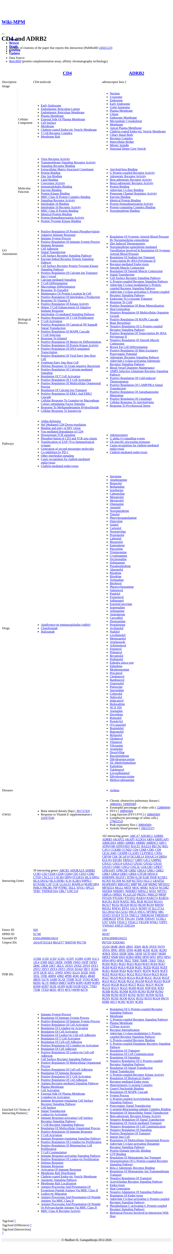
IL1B (138, 877)
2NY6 (70, 969)
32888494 (163, 807)
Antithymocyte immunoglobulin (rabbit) (66, 624)
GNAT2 (107, 867)
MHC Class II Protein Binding (59, 210)
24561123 (105, 47)
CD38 (59, 873)
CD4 (67, 73)
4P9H (68, 976)
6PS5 (112, 960)
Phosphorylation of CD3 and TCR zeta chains (69, 438)
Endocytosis (117, 1185)
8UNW (150, 995)
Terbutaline (117, 579)
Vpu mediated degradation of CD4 (62, 431)
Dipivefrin (116, 521)
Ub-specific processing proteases (130, 441)
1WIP (84, 962)
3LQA (76, 972)
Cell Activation (50, 1090)
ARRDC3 (152, 842)
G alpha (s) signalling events (127, 438)
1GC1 (95, 958)
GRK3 (106, 873)
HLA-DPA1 (92, 877)
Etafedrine (116, 766)
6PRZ (138, 957)
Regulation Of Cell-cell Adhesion (61, 1042)
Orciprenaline (118, 559)
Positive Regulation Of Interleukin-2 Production (70, 297)
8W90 (76, 989)
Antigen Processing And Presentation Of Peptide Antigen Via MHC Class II (71, 1199)
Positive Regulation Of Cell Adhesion (64, 1080)
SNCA (133, 911)
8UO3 (148, 998)
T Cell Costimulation (54, 1152)
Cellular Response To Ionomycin (61, 410)
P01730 (81, 942)
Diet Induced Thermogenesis (127, 243)
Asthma (114, 790)
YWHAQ (108, 925)
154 (104, 929)
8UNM (123, 991)
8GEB (130, 967)
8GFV (138, 970)
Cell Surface (48, 122)
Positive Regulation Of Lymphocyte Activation (70, 1045)
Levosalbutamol (119, 773)
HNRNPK (108, 877)
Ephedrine (116, 666)
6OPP (87, 983)
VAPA (112, 922)
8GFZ (105, 974)
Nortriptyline (118, 531)
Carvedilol (116, 617)
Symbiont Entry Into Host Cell (59, 362)
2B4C (36, 965)
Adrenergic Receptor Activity (128, 176)
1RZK (59, 962)
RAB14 (141, 898)
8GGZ (124, 988)
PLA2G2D (129, 894)
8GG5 (155, 974)
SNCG (141, 911)
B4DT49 (70, 942)
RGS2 (115, 905)
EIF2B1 (117, 860)
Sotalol (114, 524)
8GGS (124, 984)
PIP (55, 887)
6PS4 (105, 960)
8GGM (139, 981)
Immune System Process (56, 238)
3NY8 (153, 946)
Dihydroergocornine (122, 759)
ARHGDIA (109, 842)
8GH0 (132, 988)
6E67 (154, 953)
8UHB (106, 991)
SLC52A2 (121, 911)
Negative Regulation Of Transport (131, 1178)
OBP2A (107, 894)
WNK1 (153, 922)
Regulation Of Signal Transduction (131, 1067)
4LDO (163, 950)
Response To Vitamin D (55, 300)
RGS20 (124, 905)
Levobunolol (117, 635)
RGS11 (158, 901)
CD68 (142, 849)
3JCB (43, 972)
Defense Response (52, 1162)
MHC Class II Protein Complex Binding (65, 197)
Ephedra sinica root (121, 662)
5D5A (114, 953)
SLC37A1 (158, 908)
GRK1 (151, 870)
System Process (119, 1095)
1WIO (77, 962)
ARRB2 (141, 842)
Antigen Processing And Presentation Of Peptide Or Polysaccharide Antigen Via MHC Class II (71, 1205)
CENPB (123, 853)
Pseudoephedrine (120, 566)
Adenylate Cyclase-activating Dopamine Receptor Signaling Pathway (134, 1145)
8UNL (115, 991)
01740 (37, 934)
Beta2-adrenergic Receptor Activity (131, 183)
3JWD (59, 972)
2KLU (60, 965)
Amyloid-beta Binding (123, 169)
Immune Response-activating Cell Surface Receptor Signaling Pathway (67, 1119)
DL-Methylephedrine (123, 762)
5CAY (62, 979)
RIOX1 (106, 908)
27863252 (116, 821)
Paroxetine (116, 548)
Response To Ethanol (54, 338)
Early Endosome (51, 105)
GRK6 (133, 873)
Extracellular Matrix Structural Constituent (67, 169)
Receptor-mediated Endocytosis (129, 264)
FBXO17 (128, 860)
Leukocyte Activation (54, 1114)
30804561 (116, 804)
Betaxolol (116, 483)
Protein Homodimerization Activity (62, 217)
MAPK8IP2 (109, 884)
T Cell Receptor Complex (56, 133)
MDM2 (152, 884)
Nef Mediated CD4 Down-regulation (63, 424)
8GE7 (161, 964)
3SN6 (129, 950)
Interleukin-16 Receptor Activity (61, 207)
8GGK (122, 981)
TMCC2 (134, 915)
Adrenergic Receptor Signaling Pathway (134, 357)
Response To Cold (121, 302)
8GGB (140, 977)
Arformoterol (118, 645)
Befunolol (116, 735)
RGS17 (106, 905)
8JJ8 (147, 988)
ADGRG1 (146, 836)
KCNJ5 (106, 880)
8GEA (122, 967)
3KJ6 (145, 946)
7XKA (161, 960)
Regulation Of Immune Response (61, 1073)
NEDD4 (107, 891)
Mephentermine (119, 669)
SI (149, 908)
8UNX (159, 995)
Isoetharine (116, 490)
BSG (165, 846)
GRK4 (115, 873)
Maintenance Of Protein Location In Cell (66, 293)
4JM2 (60, 976)
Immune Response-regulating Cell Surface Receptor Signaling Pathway (67, 1102)
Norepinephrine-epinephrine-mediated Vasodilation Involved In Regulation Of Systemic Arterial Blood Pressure (140, 250)
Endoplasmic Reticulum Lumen (60, 109)
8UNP (150, 991)
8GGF (166, 977)
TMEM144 (147, 915)
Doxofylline (117, 752)
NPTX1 (162, 891)
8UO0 (123, 998)
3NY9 (161, 946)
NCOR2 (164, 887)
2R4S (121, 946)
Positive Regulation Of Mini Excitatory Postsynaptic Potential (134, 352)
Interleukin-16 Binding (55, 203)
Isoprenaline (117, 607)
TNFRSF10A (50, 891)
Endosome (116, 100)
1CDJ (52, 958)
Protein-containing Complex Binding (132, 207)
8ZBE (105, 1002)
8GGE (157, 977)
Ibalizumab (48, 631)
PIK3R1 (47, 887)
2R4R (114, 946)
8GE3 (130, 964)
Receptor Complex (121, 138)
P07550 (106, 942)
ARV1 (163, 842)
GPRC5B (122, 870)
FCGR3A (78, 877)
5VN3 (86, 979)
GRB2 (132, 870)
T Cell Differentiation (54, 283)
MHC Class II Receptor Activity (61, 1211)
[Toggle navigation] (3, 33)
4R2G (83, 976)
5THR (70, 979)
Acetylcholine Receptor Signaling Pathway (136, 1181)
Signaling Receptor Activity (58, 200)
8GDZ (106, 964)
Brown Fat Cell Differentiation (128, 347)
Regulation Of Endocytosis (126, 1195)
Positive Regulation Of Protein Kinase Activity (70, 345)
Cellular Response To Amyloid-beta (132, 402)
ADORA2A (77, 870)
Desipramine (117, 621)
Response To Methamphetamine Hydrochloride (70, 407)
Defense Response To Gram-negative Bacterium (70, 366)
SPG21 (90, 887)
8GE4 (138, 964)
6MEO (54, 983)
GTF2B (142, 873)
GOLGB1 (147, 867)
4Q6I (75, 976)
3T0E (43, 976)
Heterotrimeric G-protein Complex (131, 1085)
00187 (106, 934)
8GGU (141, 984)
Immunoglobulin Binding (56, 186)
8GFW (147, 970)
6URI (69, 986)
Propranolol (117, 535)
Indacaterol (117, 700)
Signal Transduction (53, 252)
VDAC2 (133, 922)
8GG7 (106, 977)
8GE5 (146, 964)
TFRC (37, 891)
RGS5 (134, 905)
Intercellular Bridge (122, 141)
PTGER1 (118, 898)
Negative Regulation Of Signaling (131, 1130)
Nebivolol (116, 697)
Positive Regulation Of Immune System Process (70, 241)
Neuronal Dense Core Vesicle (128, 148)
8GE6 (153, 964)
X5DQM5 (118, 942)
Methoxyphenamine (122, 780)
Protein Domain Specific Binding (130, 1150)
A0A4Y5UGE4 (42, 942)
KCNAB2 (39, 884)
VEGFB (144, 922)
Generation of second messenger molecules (67, 448)
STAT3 (106, 915)
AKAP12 (118, 839)
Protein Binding (50, 172)
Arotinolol (116, 749)
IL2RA (76, 880)
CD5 (75, 873)
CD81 (150, 849)
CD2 (44, 873)
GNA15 (128, 863)
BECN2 (156, 846)
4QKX (106, 953)
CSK (115, 856)
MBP (134, 884)
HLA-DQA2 (41, 880)
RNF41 (116, 908)
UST (105, 922)
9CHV (130, 1002)
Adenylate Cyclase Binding (126, 190)
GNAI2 (148, 863)
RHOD (159, 905)
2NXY (69, 965)
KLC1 (148, 880)
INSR (153, 877)
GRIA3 (141, 870)
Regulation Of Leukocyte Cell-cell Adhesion (68, 1035)
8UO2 (140, 998)
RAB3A (164, 898)
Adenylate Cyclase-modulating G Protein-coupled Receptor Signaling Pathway (135, 286)
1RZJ (51, 962)
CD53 (82, 873)
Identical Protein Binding (56, 214)
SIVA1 (81, 887)
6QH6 (37, 986)
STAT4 (115, 915)
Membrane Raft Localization (58, 1183)
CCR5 (37, 873)
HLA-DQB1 (57, 880)
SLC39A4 (108, 911)
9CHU (122, 1002)
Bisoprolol (116, 542)
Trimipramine (118, 552)
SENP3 (142, 908)
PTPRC (63, 887)
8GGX (106, 988)
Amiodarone (117, 614)
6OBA (130, 957)
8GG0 (114, 974)
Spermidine (117, 690)
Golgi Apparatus (120, 107)
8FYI (61, 989)
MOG (135, 887)
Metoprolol (117, 497)
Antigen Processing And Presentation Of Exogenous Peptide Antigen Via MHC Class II (69, 1188)
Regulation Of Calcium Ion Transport (64, 390)
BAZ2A (146, 846)
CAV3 (106, 849)
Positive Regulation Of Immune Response (66, 1131)
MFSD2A (108, 887)
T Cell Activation (51, 321)
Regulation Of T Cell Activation (60, 376)
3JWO (67, 972)
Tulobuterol (117, 769)
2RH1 (129, 946)
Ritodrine (115, 573)
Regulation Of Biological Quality (130, 1078)
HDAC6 (152, 873)
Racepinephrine (119, 755)
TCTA (125, 915)
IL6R (146, 877)
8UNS (115, 995)
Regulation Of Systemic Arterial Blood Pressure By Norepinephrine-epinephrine (139, 238)
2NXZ (78, 965)
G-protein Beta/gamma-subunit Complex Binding (140, 1109)
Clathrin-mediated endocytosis (59, 466)
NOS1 (152, 891)
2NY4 (53, 969)
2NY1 (94, 965)
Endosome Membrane (123, 117)
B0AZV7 (58, 942)
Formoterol (117, 597)
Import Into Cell (120, 1136)
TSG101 (130, 918)
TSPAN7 (149, 918)
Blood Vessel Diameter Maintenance (132, 367)
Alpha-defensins (51, 421)
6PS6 (120, 960)
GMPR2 (156, 860)
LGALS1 (65, 884)
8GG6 (163, 974)
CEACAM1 (109, 853)
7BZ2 (127, 960)
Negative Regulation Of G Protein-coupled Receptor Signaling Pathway (136, 328)
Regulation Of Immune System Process (65, 1017)
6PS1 (153, 957)
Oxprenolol (117, 683)
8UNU (132, 995)
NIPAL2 (143, 891)
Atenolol (115, 507)
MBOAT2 (124, 884)
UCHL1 (161, 918)
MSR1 (144, 887)
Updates (14, 53)
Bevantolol (116, 655)
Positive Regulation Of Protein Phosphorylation (70, 231)
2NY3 (45, 969)
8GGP (166, 981)
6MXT (106, 957)
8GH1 (140, 988)
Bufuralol (115, 717)
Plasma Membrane (52, 115)
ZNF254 (129, 925)
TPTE (120, 918)
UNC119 (72, 891)
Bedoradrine (117, 704)
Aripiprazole (117, 642)
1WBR (67, 962)
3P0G (113, 950)
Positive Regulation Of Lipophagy (131, 398)
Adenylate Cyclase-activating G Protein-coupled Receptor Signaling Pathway (139, 293)
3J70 (36, 972)
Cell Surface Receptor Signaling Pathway (66, 255)
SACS (134, 908)
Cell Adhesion (49, 248)
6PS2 (160, 957)
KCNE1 (162, 877)
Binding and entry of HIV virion (61, 428)
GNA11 (107, 863)
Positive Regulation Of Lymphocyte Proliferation (71, 1142)
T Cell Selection (51, 335)
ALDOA (140, 839)
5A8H (53, 979)
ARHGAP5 (162, 839)
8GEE (155, 967)
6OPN (71, 983)
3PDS (121, 950)
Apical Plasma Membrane (126, 128)
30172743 (82, 811)
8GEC (139, 967)
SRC (161, 911)
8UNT (123, 995)
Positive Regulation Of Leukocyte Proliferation (70, 1159)
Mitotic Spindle (119, 145)
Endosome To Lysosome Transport (131, 298)
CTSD (37, 877)
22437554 (47, 818)
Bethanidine (117, 486)
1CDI (45, 958)
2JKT (52, 965)
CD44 (68, 873)
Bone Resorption (120, 322)
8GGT (132, 984)
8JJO (161, 988)
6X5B (77, 986)
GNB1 (117, 867)
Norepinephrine (119, 510)
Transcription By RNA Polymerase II (133, 260)
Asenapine (116, 711)
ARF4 (150, 839)
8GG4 (147, 974)
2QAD (78, 969)
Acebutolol (116, 628)
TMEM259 (109, 918)
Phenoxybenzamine (122, 586)
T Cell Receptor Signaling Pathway (62, 1124)
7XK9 (152, 960)
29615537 (147, 828)
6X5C (85, 986)
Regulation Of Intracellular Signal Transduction (139, 1112)
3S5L (36, 976)
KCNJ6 (116, 880)
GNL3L (135, 867)
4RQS (37, 979)
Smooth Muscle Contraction (127, 267)
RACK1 (107, 901)
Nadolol (115, 631)
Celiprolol (116, 693)
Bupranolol (117, 731)
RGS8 (142, 905)
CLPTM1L (147, 853)
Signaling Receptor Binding (58, 166)
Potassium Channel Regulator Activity (133, 193)
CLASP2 (133, 853)
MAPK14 (78, 884)
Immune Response (52, 245)
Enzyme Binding (51, 190)
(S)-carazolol (118, 724)
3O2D (84, 972)
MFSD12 (164, 884)
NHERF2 (131, 891)
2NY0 (86, 965)
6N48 (114, 957)
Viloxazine (116, 745)
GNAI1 (138, 863)
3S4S (92, 972)
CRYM (106, 856)
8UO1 (131, 998)
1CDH (37, 958)
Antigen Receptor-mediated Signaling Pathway (70, 1083)
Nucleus (115, 93)
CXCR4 (59, 877)
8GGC (148, 977)
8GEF (163, 967)
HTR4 (130, 877)
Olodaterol (116, 738)
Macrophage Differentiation (58, 286)
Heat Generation (120, 309)
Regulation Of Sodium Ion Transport (132, 257)
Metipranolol (118, 638)
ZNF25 (119, 925)
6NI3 (122, 957)
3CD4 (94, 969)
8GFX (155, 970)
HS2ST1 (120, 877)
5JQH (138, 953)
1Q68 (43, 962)
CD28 (51, 873)
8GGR (115, 984)
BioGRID (15, 61)
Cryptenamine (118, 555)
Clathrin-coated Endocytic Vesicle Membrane (69, 129)
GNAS (157, 863)
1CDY (70, 958)
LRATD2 (158, 880)
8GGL (130, 981)
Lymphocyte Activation (55, 1097)
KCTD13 (137, 880)
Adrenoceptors (119, 435)
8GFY (164, 970)
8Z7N (84, 989)
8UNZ (115, 998)
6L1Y (45, 983)
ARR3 (120, 842)
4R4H (91, 976)
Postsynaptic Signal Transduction (130, 1105)
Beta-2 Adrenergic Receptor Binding (132, 1167)
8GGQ (106, 984)
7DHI (135, 960)
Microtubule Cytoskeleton (126, 121)
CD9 (158, 849)
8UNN (133, 991)
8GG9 (122, 977)
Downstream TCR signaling (58, 435)
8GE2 (122, 964)
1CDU (61, 958)
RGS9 (150, 905)
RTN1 (125, 908)
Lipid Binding (49, 179)
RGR (140, 901)
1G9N (87, 958)
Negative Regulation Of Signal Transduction (137, 1119)
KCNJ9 (126, 880)
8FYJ (68, 989)
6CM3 (95, 979)
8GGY (115, 988)
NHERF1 (118, 891)
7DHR (143, 960)
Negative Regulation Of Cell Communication (138, 1126)
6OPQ (96, 983)
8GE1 (114, 964)
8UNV (141, 995)
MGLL (119, 887)
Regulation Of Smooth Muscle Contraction (136, 271)
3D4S (137, 946)
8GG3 (139, 974)
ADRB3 (107, 839)
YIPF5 (163, 922)
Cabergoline (117, 493)
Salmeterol (116, 590)
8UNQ (159, 991)
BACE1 (136, 846)
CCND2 (127, 849)
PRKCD (152, 894)
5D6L (130, 953)
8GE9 (113, 967)
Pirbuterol (116, 652)
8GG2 (130, 974)
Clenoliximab (49, 628)
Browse (14, 42)
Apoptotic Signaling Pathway (59, 1180)
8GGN (149, 981)
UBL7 (62, 891)
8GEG (106, 970)
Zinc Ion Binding (51, 176)
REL (133, 901)
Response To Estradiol (54, 290)
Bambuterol (117, 680)
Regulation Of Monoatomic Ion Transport (135, 1157)
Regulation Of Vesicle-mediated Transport (135, 1123)
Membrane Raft (50, 136)
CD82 (90, 873)
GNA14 (117, 863)
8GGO (158, 981)
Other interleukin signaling (57, 455)
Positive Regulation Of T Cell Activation (66, 379)
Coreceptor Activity (53, 183)
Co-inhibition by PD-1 (54, 452)
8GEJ (130, 970)
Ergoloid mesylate (121, 604)
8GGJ (113, 981)
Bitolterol (115, 583)
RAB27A (152, 898)
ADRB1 (158, 836)
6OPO (80, 983)
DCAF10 (124, 856)
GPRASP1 (108, 870)
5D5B (122, 953)
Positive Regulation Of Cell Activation (64, 1024)
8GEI (122, 970)
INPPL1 (86, 880)
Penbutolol (116, 659)
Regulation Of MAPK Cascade (129, 1092)
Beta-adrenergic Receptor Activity (131, 179)
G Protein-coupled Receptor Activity (132, 172)
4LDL (154, 950)
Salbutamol (117, 600)
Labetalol (115, 538)
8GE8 (105, 967)
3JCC (50, 972)
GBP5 (139, 860)
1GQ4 (106, 946)
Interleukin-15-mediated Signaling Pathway (68, 314)
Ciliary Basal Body (121, 134)
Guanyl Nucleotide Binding (127, 1088)
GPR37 (158, 867)
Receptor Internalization (124, 1029)
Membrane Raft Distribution (58, 1173)
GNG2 (125, 867)
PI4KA (37, 887)
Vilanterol (116, 742)
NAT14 (153, 887)
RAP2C (125, 901)
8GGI (105, 981)
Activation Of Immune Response (61, 1169)
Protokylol (116, 721)
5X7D (147, 953)
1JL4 (36, 962)
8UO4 (156, 998)
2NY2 (37, 969)
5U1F (78, 979)
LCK (56, 884)
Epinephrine (117, 545)
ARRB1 (130, 842)
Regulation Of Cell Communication (132, 1054)
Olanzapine (117, 504)
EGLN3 (107, 860)
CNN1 (158, 853)
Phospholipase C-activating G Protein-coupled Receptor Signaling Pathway (138, 1207)
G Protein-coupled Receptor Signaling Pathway (139, 281)
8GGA (131, 977)
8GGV (150, 984)
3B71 (86, 969)
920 (35, 929)
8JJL (154, 988)
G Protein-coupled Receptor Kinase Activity (137, 1074)
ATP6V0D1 (122, 846)
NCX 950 (116, 707)
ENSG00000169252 (114, 938)
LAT (49, 884)
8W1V (165, 998)
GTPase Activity (120, 1026)
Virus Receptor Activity (55, 159)
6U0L (53, 986)
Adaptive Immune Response (58, 235)
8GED (147, 967)
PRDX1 (142, 894)
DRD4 (163, 856)
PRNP (162, 894)
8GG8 (114, 977)
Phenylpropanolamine (123, 517)
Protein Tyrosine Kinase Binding (61, 221)
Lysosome (116, 97)
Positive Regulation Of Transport (130, 1133)
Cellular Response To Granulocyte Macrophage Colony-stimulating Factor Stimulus (70, 402)
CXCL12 (47, 877)
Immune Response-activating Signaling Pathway (71, 1155)
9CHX (139, 1002)
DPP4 (68, 877)
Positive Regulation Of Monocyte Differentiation (71, 341)
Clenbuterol (117, 676)
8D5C (53, 989)
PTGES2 (130, 898)
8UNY (106, 998)
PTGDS (107, 898)
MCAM (142, 884)
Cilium (114, 114)
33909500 (129, 804)
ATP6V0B (108, 846)
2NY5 (61, 969)
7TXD (45, 989)
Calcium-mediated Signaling (58, 279)
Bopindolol (117, 728)
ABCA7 (135, 836)
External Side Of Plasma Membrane (63, 119)
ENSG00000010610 (45, 938)
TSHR (140, 918)
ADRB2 (136, 73)
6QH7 (45, 986)
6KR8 (162, 953)
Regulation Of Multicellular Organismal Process (70, 1128)
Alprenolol (116, 569)
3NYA (106, 950)
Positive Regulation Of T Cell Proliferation (67, 317)
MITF (127, 887)
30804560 (126, 811)
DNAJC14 (151, 856)
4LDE (146, 950)
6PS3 (167, 957)
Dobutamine (117, 562)
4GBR (138, 950)
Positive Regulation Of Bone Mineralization (137, 305)
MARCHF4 (91, 884)
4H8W (52, 976)
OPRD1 (117, 894)
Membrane (47, 126)
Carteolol (115, 528)
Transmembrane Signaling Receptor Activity (68, 162)
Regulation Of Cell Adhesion (59, 1048)
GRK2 (160, 870)
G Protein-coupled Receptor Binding (132, 1040)
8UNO (142, 991)
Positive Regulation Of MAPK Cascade (65, 331)
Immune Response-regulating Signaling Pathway (71, 1138)
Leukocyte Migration (54, 1193)
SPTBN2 (151, 911)
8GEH (115, 970)
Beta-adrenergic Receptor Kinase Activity (135, 1116)
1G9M (79, 958)
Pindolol (115, 593)
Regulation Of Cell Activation (59, 1031)
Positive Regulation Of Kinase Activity (65, 303)
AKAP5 (130, 839)
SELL (72, 887)
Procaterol (116, 673)
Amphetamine (118, 479)
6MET (63, 983)
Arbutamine (117, 611)
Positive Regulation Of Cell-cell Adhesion (67, 1069)
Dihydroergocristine (122, 776)
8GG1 (122, 974)
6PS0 (145, 957)
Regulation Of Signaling (125, 1057)
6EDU (37, 983)
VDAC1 (122, 922)
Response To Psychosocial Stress (130, 405)
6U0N (61, 986)
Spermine (115, 476)
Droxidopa (116, 714)
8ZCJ (113, 1002)
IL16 (69, 880)
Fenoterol (115, 648)
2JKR (44, 965)
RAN (116, 901)
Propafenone (117, 624)
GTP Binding (118, 1154)
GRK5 (124, 873)
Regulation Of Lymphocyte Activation (64, 1028)
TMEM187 (161, 915)
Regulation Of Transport (125, 1050)
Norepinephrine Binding (125, 210)
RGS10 (148, 901)
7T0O (93, 986)
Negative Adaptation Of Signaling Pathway (136, 1192)
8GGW (159, 984)
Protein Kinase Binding (55, 193)
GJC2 (146, 860)
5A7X (45, 979)
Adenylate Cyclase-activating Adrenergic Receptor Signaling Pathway (135, 362)
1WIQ (93, 962)
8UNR (106, 995)
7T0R (36, 989)
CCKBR (115, 849)
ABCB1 (64, 870)
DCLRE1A (137, 856)
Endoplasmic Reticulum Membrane (63, 112)
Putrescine (116, 686)
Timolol (114, 514)
